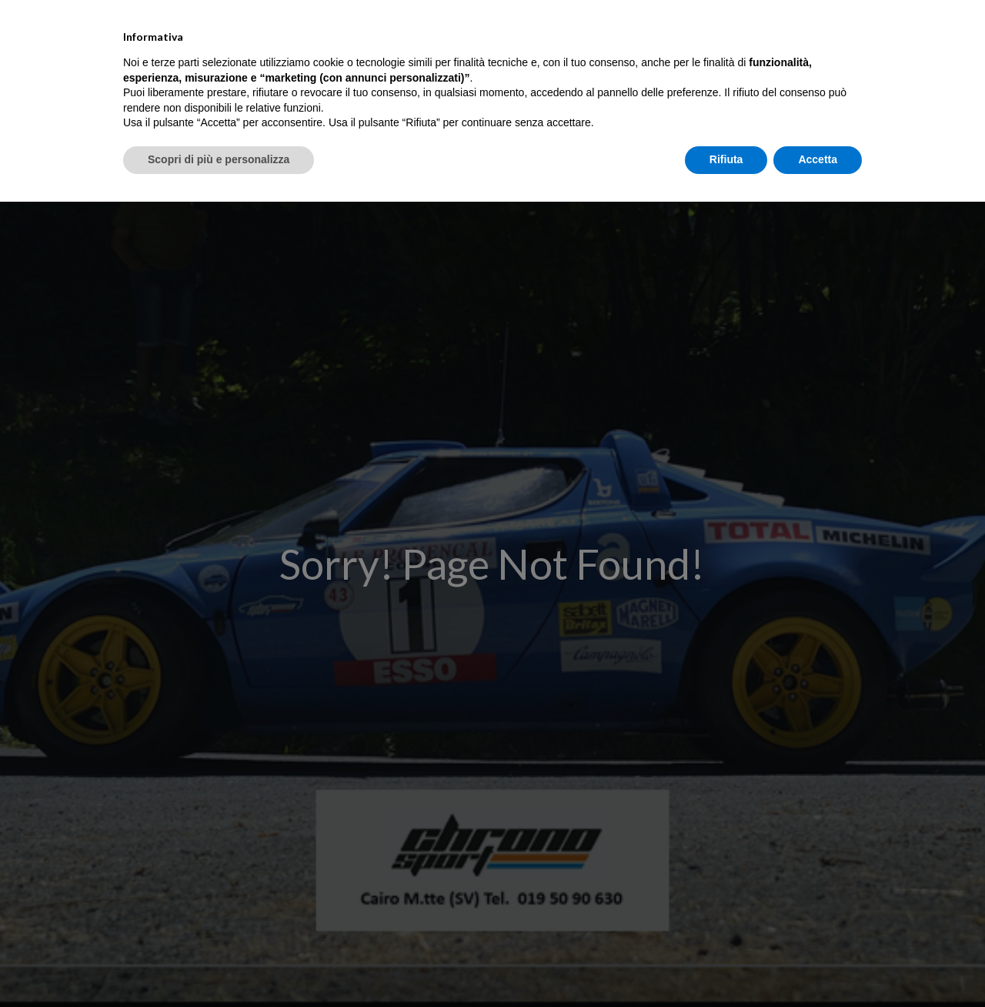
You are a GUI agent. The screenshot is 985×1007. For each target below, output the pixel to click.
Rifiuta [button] (726, 964)
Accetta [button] (817, 964)
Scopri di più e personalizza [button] (218, 964)
